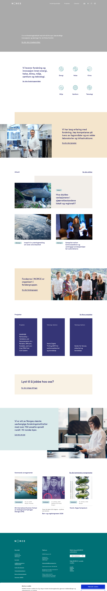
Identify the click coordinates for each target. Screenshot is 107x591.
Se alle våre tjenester (69, 143)
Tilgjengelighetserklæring (20, 571)
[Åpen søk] (91, 4)
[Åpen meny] (95, 4)
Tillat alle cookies (93, 579)
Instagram (72, 570)
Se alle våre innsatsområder (31, 42)
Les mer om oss (20, 435)
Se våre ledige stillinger (29, 388)
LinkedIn (71, 567)
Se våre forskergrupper (30, 290)
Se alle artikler (87, 172)
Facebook (72, 568)
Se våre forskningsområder (32, 81)
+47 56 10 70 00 (18, 564)
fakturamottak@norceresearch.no (49, 563)
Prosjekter (67, 4)
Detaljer (24, 587)
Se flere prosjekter (86, 315)
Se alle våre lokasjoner (19, 567)
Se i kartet (17, 560)
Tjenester (76, 4)
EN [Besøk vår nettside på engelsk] (88, 4)
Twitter (71, 569)
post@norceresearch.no (19, 563)
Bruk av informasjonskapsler (20, 574)
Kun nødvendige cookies (93, 584)
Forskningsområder (55, 4)
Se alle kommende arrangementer (80, 473)
